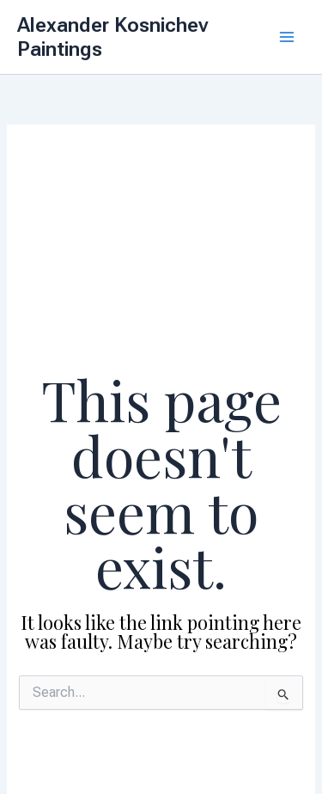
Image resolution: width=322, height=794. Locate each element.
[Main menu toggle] (287, 37)
